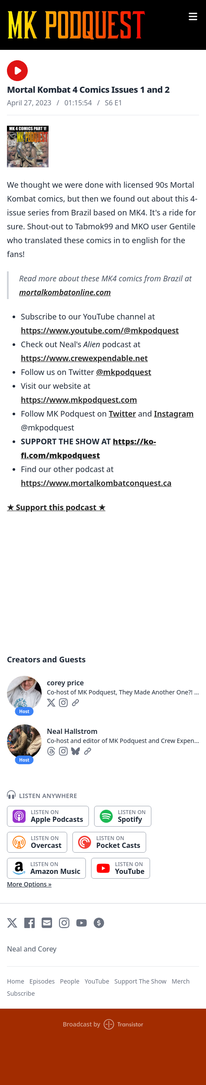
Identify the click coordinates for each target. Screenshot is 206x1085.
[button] (17, 70)
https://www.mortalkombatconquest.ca (96, 483)
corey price (65, 682)
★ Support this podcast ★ (56, 507)
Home (15, 981)
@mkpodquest (123, 372)
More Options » (29, 884)
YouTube (97, 981)
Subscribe (21, 993)
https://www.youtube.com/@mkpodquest (100, 330)
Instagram (173, 413)
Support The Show (140, 981)
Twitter (122, 413)
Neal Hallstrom (72, 731)
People (69, 981)
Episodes (42, 981)
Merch (181, 981)
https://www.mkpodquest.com (79, 399)
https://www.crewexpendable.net (84, 358)
